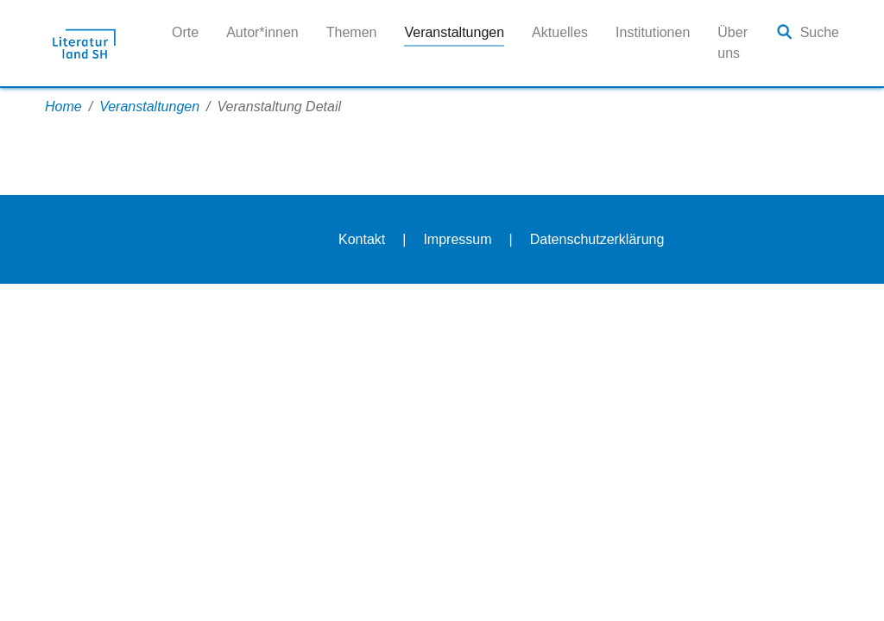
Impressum (457, 239)
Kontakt (361, 239)
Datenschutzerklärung (597, 239)
